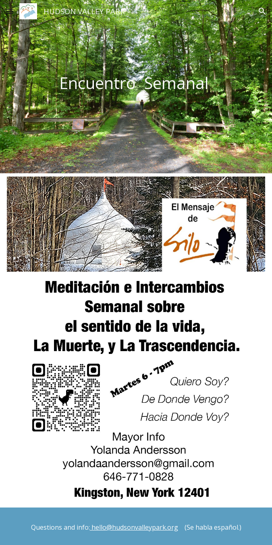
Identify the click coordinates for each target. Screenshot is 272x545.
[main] (136, 86)
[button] (9, 11)
